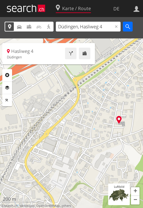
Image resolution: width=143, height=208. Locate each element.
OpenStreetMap (48, 206)
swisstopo (27, 206)
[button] (135, 191)
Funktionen (7, 100)
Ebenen (7, 88)
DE (116, 8)
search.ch (11, 206)
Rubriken (7, 75)
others (66, 206)
